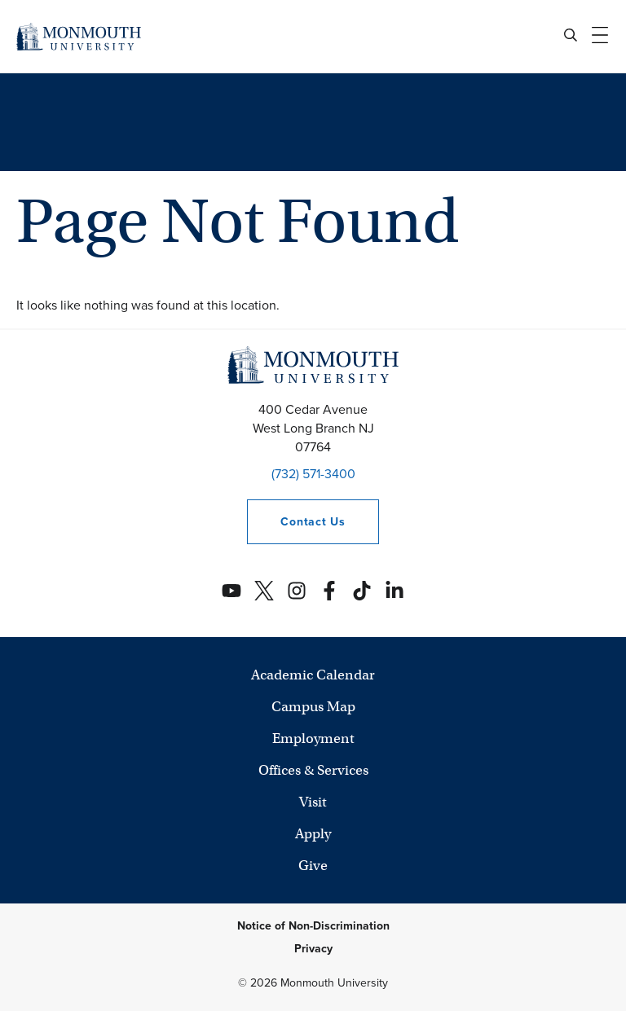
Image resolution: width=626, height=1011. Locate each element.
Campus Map (313, 706)
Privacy (313, 948)
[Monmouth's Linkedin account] (394, 590)
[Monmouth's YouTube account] (231, 590)
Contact (296, 521)
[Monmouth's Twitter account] (264, 590)
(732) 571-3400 (313, 473)
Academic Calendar (313, 675)
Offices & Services (313, 770)
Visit (313, 802)
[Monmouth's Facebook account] (329, 590)
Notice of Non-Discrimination (313, 925)
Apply (313, 833)
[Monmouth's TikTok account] (362, 590)
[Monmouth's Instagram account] (296, 590)
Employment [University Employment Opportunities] (313, 738)
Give (313, 865)
